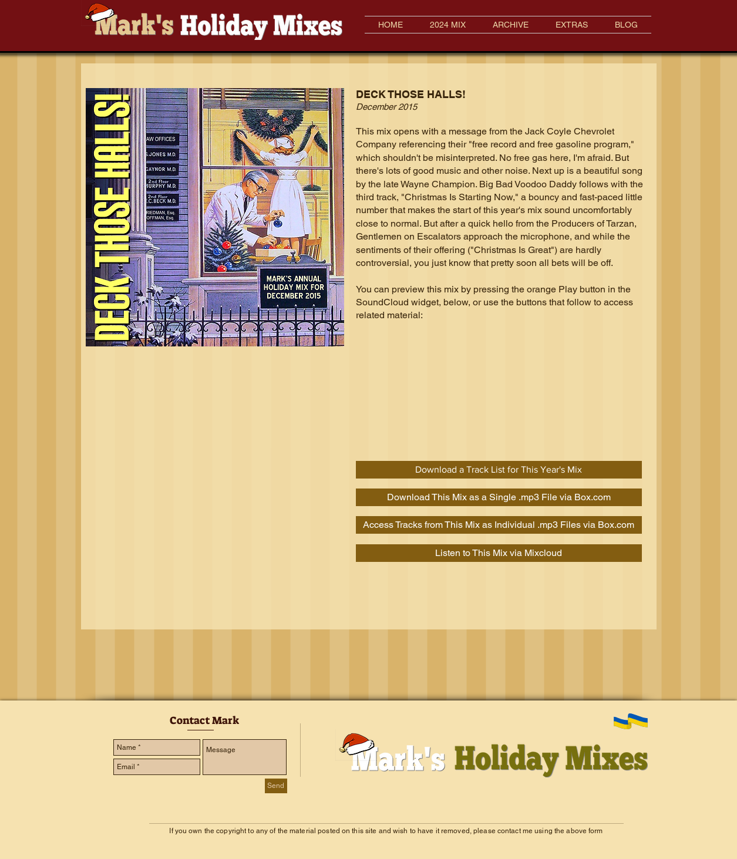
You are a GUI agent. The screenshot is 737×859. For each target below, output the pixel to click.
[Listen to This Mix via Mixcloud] (499, 553)
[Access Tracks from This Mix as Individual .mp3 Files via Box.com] (499, 525)
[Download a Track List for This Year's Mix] (499, 470)
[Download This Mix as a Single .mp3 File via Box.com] (499, 497)
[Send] (276, 786)
